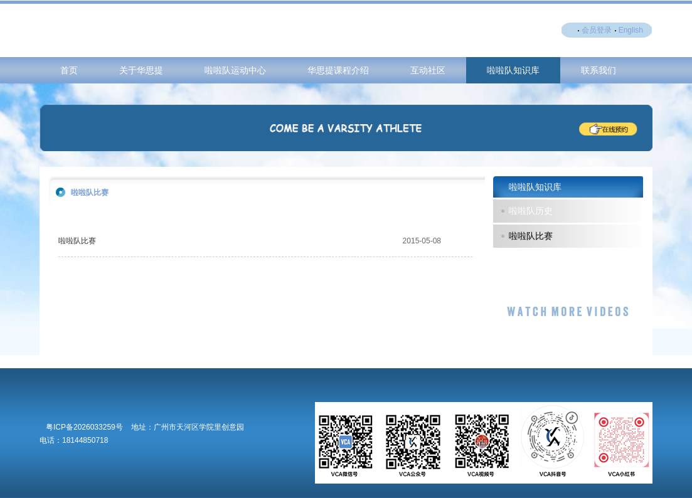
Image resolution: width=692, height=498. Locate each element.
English (631, 30)
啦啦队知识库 (513, 70)
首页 (69, 70)
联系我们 (598, 70)
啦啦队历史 (531, 211)
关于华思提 (141, 70)
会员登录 (597, 30)
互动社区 (427, 70)
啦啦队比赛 (77, 240)
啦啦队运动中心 (235, 70)
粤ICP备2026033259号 (84, 427)
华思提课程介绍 (338, 70)
